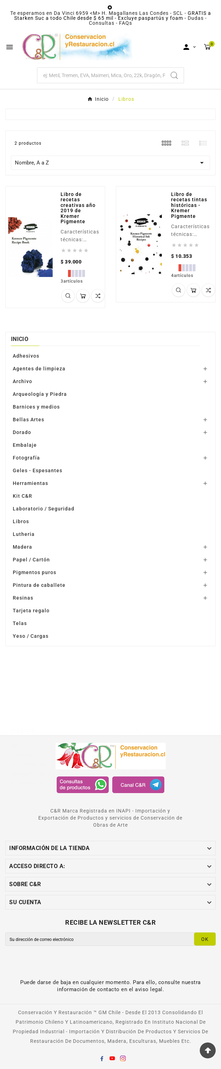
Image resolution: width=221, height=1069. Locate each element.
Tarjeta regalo (31, 610)
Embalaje (25, 445)
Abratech (22, 728)
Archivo (22, 381)
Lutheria (24, 534)
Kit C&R (22, 496)
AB (120, 717)
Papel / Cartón (31, 559)
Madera (22, 547)
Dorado (22, 432)
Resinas (23, 598)
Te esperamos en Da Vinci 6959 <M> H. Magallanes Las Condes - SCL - (99, 13)
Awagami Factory (139, 726)
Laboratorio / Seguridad (43, 509)
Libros (21, 521)
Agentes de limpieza (39, 368)
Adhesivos (26, 356)
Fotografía (26, 458)
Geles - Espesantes (37, 470)
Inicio (19, 339)
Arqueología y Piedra (40, 394)
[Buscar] (101, 75)
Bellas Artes (28, 419)
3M (15, 719)
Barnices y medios (36, 407)
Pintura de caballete (39, 585)
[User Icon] (189, 47)
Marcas (23, 704)
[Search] (174, 75)
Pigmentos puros (34, 572)
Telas (20, 623)
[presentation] (64, 965)
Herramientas (30, 483)
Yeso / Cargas (31, 636)
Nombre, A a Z (110, 162)
